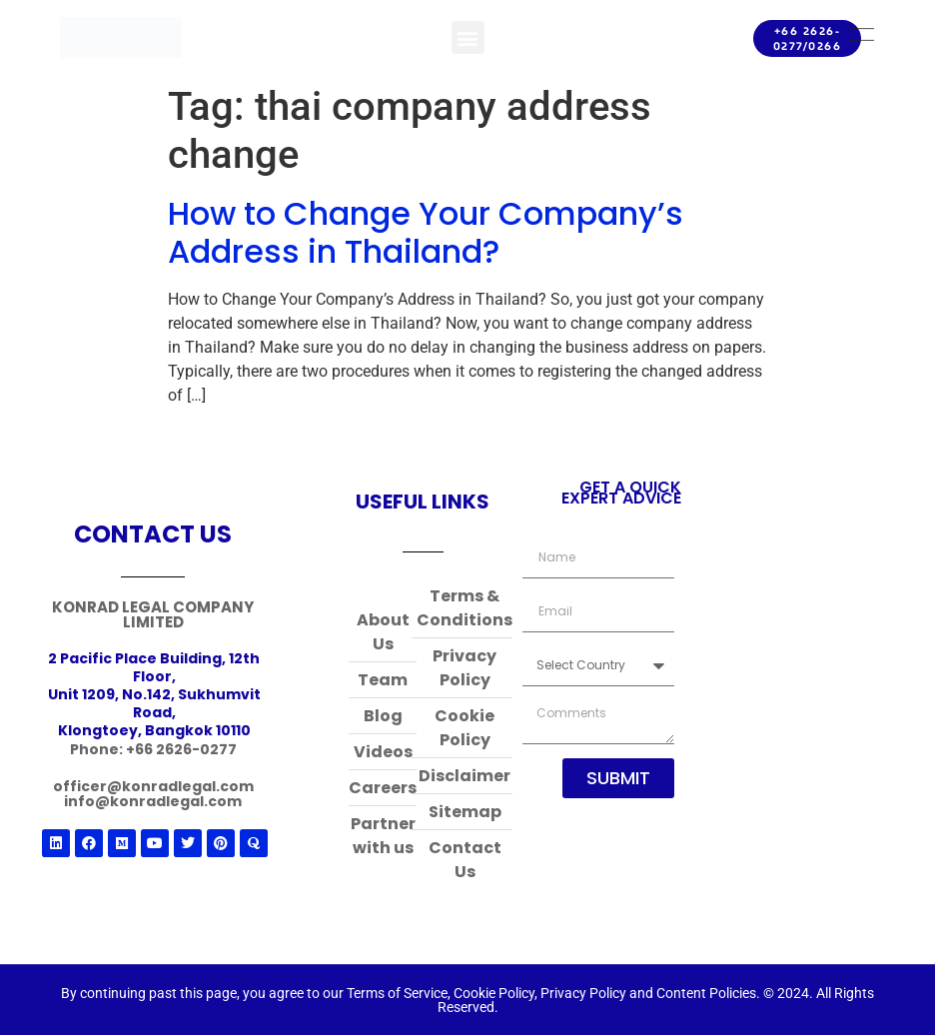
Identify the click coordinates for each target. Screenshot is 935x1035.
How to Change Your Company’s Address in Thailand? (425, 232)
